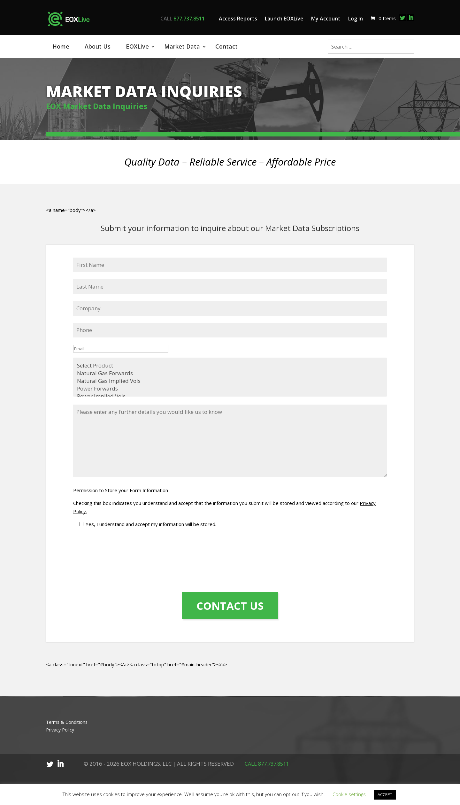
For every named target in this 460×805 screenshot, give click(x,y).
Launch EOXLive (284, 18)
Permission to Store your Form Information (120, 483)
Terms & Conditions (67, 716)
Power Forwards (230, 382)
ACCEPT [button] (385, 794)
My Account (326, 18)
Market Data (182, 46)
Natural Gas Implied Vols (230, 374)
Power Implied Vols (230, 389)
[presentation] (99, 550)
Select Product (230, 359)
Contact (226, 46)
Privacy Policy (60, 723)
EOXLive (137, 46)
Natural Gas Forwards (230, 366)
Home (60, 46)
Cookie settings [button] (349, 794)
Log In (355, 18)
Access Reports (238, 18)
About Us (98, 46)
